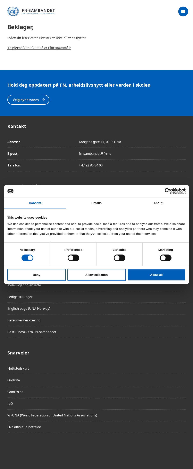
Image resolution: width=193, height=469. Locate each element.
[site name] (31, 12)
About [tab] (157, 203)
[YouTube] (56, 447)
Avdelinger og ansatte (24, 285)
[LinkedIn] (33, 447)
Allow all (156, 274)
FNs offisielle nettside (24, 427)
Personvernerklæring (23, 320)
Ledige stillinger (20, 297)
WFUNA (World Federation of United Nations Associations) (52, 415)
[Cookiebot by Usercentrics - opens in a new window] (168, 191)
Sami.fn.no (15, 392)
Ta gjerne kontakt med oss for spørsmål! (39, 48)
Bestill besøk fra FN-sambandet (31, 332)
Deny (36, 274)
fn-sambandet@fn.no (95, 153)
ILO (10, 403)
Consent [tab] (35, 203)
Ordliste (13, 380)
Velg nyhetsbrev (29, 99)
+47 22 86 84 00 (91, 165)
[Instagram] (22, 447)
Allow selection (96, 274)
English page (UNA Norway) (28, 308)
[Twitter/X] (45, 447)
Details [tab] (96, 203)
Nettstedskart (18, 368)
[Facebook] (10, 447)
